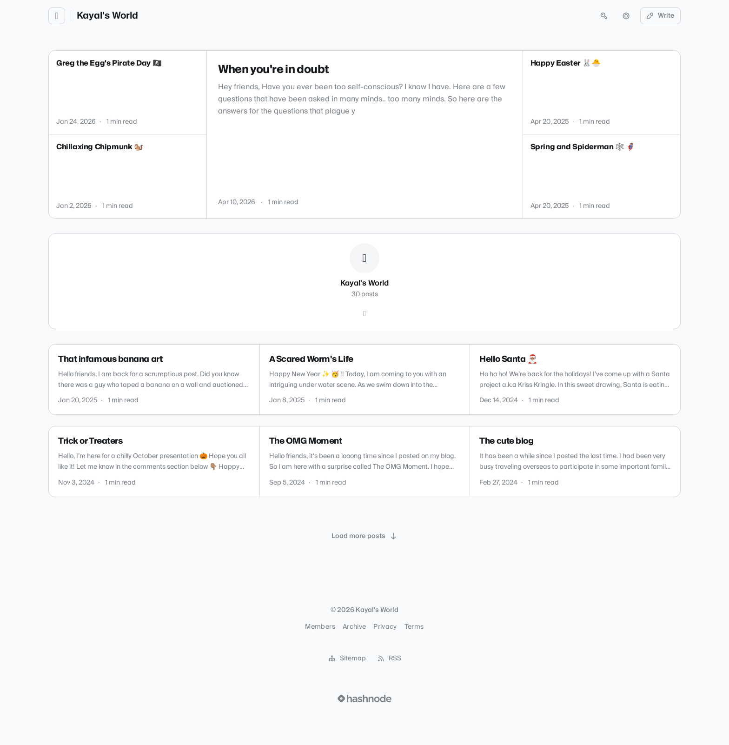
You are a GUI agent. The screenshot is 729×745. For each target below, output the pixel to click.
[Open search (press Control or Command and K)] (604, 15)
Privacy (385, 626)
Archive (354, 626)
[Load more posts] (364, 536)
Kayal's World (107, 16)
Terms (414, 626)
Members (320, 626)
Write (660, 15)
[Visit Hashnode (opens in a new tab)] (364, 698)
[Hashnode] (364, 313)
